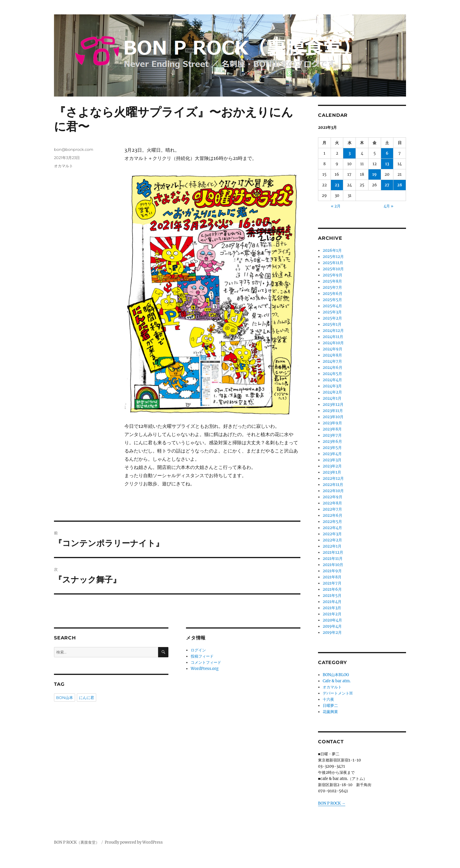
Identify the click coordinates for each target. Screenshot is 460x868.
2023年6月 (332, 441)
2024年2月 (332, 392)
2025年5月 (332, 299)
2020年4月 (332, 620)
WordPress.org (205, 668)
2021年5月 (332, 595)
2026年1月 (332, 250)
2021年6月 (332, 589)
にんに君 (86, 697)
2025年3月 (332, 312)
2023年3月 (332, 459)
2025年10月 (333, 268)
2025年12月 (333, 256)
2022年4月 (332, 527)
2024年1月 (332, 398)
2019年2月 (332, 632)
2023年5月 (332, 447)
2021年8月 (332, 577)
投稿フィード (202, 656)
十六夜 (328, 699)
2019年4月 (332, 626)
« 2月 (336, 206)
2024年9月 (332, 349)
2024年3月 (332, 386)
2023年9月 (332, 423)
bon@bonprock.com (73, 149)
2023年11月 (333, 410)
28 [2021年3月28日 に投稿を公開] (399, 185)
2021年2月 (332, 614)
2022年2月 (332, 540)
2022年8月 (332, 503)
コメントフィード (206, 662)
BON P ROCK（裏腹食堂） (76, 842)
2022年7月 (332, 509)
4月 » (388, 206)
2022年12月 (333, 478)
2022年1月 (332, 546)
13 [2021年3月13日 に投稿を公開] (387, 163)
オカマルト (63, 165)
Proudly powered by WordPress (134, 842)
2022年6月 (332, 515)
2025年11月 (333, 262)
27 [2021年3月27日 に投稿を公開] (387, 185)
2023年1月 (332, 472)
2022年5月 (332, 521)
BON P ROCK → (331, 803)
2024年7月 (332, 361)
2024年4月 (332, 379)
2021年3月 (332, 607)
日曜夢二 (330, 705)
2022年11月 (333, 484)
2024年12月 (333, 330)
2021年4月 (332, 601)
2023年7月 (332, 435)
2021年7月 (332, 583)
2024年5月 (332, 373)
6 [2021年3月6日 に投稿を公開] (387, 153)
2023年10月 (333, 416)
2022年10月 (333, 490)
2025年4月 (332, 305)
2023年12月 (333, 404)
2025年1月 (332, 324)
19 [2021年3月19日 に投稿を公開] (374, 174)
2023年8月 (332, 429)
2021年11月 (333, 558)
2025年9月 (332, 275)
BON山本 (64, 697)
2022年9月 (332, 496)
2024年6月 (332, 367)
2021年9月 (332, 570)
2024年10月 (333, 342)
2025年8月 (332, 281)
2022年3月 (332, 533)
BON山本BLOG (336, 674)
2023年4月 (332, 453)
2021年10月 (333, 564)
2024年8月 (332, 355)
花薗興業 (330, 711)
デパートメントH (338, 693)
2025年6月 (332, 293)
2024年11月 (333, 336)
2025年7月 (332, 287)
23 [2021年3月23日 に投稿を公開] (337, 185)
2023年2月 (332, 466)
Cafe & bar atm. (337, 680)
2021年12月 (333, 552)
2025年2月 (332, 318)
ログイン (198, 650)
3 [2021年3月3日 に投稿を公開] (350, 153)
